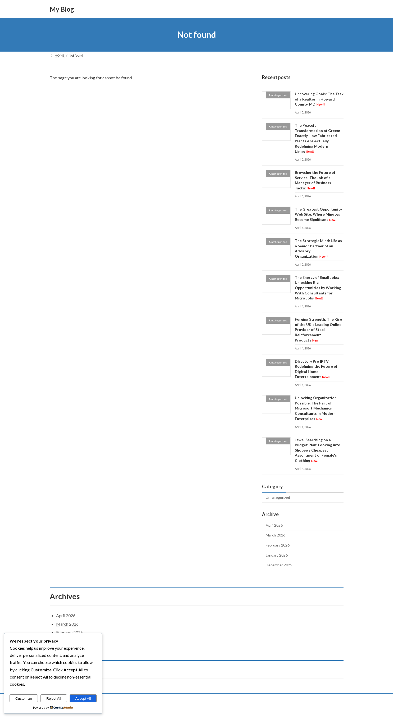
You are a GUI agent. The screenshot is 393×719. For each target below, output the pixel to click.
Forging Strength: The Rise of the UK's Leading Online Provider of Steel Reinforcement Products (318, 329)
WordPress (173, 710)
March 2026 (275, 535)
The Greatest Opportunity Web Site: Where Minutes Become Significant (318, 214)
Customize (23, 698)
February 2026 (278, 545)
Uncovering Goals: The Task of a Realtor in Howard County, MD (319, 99)
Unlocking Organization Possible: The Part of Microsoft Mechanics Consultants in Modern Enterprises (315, 408)
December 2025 (279, 565)
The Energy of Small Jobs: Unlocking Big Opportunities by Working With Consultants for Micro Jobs (318, 287)
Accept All (83, 698)
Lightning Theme (197, 710)
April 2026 (274, 525)
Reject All (53, 698)
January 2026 (277, 555)
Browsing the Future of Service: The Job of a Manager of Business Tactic (315, 180)
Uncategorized (278, 497)
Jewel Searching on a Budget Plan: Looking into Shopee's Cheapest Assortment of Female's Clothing (317, 450)
